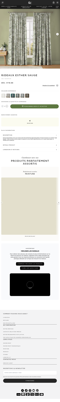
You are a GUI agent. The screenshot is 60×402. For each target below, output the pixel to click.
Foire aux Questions (30, 268)
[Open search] (2, 2)
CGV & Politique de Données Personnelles (17, 337)
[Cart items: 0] (53, 2)
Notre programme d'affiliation (13, 334)
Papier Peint (7, 343)
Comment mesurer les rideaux (30, 264)
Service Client (8, 363)
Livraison (6, 317)
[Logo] (30, 2)
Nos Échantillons (9, 323)
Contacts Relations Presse (12, 331)
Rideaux (5, 351)
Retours (6, 320)
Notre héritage (8, 328)
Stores (5, 354)
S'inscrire (30, 380)
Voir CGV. (57, 7)
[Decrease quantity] (2, 106)
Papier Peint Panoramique (11, 346)
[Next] (57, 34)
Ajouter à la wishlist (49, 85)
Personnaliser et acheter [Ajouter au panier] (34, 106)
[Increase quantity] (7, 106)
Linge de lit (7, 357)
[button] (30, 122)
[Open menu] (57, 2)
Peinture (6, 348)
